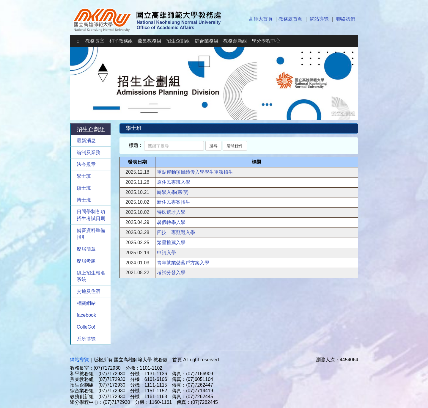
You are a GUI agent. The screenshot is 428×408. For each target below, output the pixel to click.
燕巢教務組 (149, 40)
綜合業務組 (206, 40)
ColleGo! (86, 326)
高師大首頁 (261, 18)
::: (79, 40)
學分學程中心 (266, 40)
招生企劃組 (178, 40)
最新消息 (86, 140)
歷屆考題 (86, 260)
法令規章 (86, 164)
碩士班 (84, 188)
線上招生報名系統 (91, 276)
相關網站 (86, 303)
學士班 (84, 176)
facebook (86, 315)
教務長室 (94, 40)
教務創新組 (235, 40)
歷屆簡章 (86, 249)
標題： (136, 145)
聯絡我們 (345, 18)
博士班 (84, 200)
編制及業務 (88, 152)
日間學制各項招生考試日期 (91, 215)
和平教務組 (121, 40)
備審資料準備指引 (91, 234)
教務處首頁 (290, 18)
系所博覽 (86, 338)
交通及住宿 (88, 291)
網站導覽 (319, 18)
